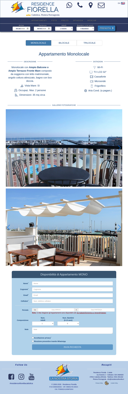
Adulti (63, 25)
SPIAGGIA (78, 20)
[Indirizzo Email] (101, 7)
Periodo (25, 310)
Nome (25, 283)
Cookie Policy (114, 383)
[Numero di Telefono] (80, 7)
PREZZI (65, 20)
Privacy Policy (99, 383)
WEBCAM (91, 20)
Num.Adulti (42, 319)
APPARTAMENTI (39, 20)
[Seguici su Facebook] (11, 378)
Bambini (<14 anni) (85, 25)
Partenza (43, 25)
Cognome (24, 289)
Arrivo (21, 25)
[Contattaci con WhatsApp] (69, 7)
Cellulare (24, 301)
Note (26, 329)
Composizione (22, 320)
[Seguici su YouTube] (31, 378)
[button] (38, 43)
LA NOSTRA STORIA (64, 378)
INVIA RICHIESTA (72, 347)
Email (25, 295)
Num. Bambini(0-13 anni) (68, 319)
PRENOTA (107, 28)
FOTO (54, 20)
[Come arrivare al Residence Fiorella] (91, 7)
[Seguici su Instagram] (21, 378)
